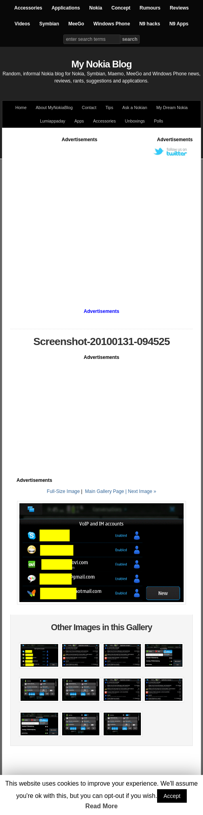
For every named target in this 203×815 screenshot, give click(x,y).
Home (21, 107)
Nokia (95, 8)
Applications (65, 8)
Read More (101, 806)
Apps (79, 121)
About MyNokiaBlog (54, 107)
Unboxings (135, 121)
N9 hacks (149, 24)
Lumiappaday (52, 121)
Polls (158, 121)
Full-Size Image (63, 491)
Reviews (179, 8)
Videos (22, 24)
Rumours (150, 8)
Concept (121, 8)
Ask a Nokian (134, 107)
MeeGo (76, 24)
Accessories (28, 8)
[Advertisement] (74, 217)
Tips (109, 107)
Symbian (49, 24)
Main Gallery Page (104, 491)
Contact (89, 107)
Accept (171, 796)
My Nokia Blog (101, 64)
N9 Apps (178, 24)
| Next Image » (140, 491)
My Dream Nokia (172, 107)
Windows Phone (111, 24)
